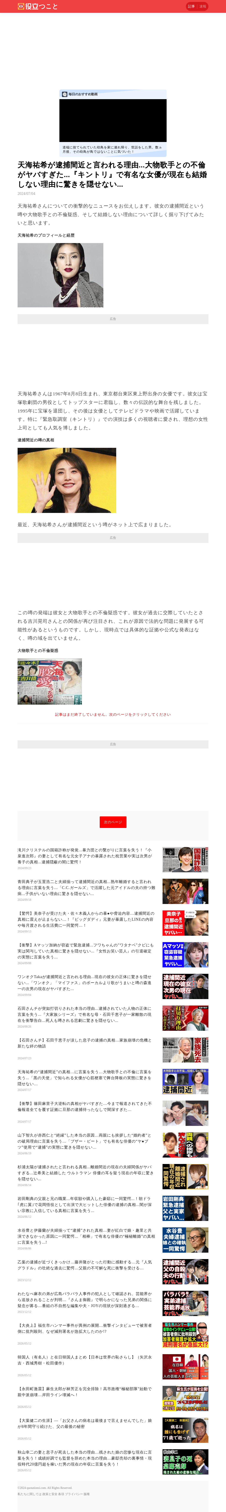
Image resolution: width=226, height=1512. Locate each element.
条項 (61, 1494)
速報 (202, 6)
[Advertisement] (113, 45)
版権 (87, 1494)
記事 (191, 6)
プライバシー (74, 1494)
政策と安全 (49, 1494)
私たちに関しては (30, 1494)
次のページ (113, 822)
